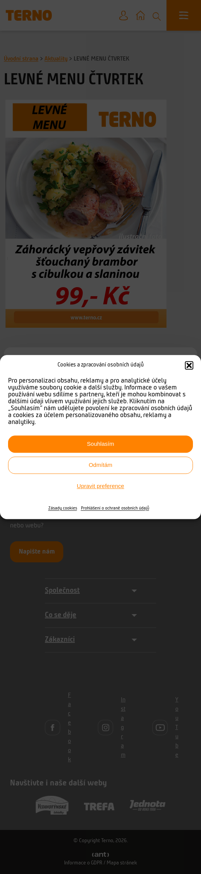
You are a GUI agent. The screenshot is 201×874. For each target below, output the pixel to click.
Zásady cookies (62, 508)
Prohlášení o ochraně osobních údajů (115, 508)
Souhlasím (100, 443)
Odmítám (100, 465)
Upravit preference (100, 486)
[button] (189, 366)
